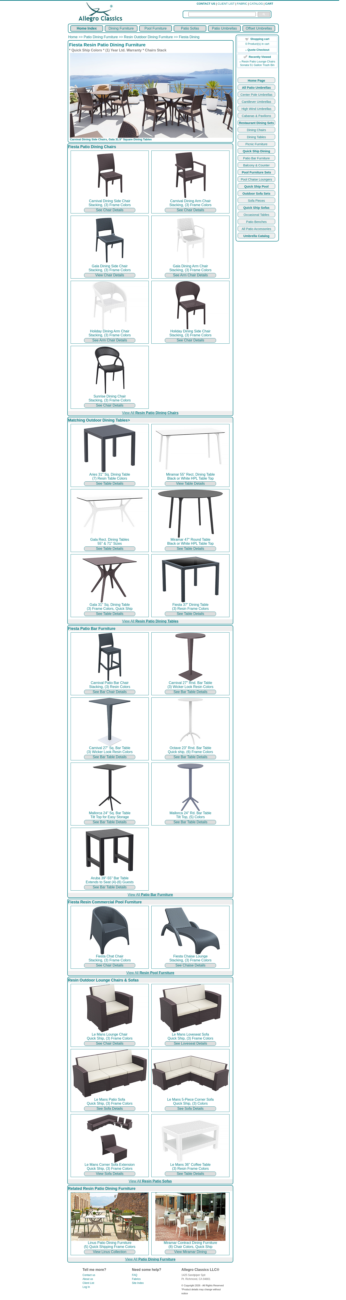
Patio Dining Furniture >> (104, 37)
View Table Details (190, 483)
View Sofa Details (109, 1174)
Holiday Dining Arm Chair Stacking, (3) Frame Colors (109, 331)
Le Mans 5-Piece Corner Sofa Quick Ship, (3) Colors (190, 1100)
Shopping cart (259, 39)
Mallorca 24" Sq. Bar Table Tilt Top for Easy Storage (109, 813)
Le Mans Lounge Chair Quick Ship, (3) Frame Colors (109, 1034)
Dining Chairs (256, 130)
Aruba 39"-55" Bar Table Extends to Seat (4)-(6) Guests (109, 878)
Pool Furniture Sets (256, 172)
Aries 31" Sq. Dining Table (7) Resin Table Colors (109, 474)
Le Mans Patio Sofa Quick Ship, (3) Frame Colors (109, 1100)
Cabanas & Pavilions (256, 116)
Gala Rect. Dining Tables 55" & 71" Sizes (109, 540)
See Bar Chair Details (110, 692)
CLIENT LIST (226, 3)
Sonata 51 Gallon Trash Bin (257, 65)
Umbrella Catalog (256, 236)
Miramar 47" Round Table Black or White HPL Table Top (190, 540)
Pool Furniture (156, 28)
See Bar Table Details (190, 692)
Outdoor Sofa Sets (256, 193)
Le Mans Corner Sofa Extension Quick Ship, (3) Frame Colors (109, 1165)
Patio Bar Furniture (256, 158)
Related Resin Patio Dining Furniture (101, 1188)
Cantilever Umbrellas (256, 102)
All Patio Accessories (256, 229)
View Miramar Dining (190, 1252)
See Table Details (109, 483)
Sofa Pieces (256, 200)
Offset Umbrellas (259, 28)
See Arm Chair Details (190, 275)
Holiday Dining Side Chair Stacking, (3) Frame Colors (190, 331)
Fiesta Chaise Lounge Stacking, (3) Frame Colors (190, 956)
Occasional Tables (256, 215)
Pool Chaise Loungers (256, 179)
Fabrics (136, 1279)
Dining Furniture (121, 28)
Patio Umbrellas (224, 28)
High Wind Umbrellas (256, 109)
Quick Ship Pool (256, 186)
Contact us (89, 1275)
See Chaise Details (190, 965)
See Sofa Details (109, 1108)
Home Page (256, 80)
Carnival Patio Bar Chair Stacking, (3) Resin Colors (109, 683)
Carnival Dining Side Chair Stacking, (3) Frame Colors (109, 201)
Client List (88, 1283)
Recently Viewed (260, 56)
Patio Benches (256, 222)
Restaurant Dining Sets (256, 123)
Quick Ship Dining (256, 151)
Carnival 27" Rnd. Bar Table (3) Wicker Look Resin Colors (190, 683)
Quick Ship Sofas (256, 207)
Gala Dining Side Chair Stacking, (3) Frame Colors (109, 266)
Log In (86, 1287)
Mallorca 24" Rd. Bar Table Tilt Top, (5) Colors (190, 813)
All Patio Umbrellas (256, 87)
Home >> (76, 37)
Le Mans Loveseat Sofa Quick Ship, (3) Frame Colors (190, 1034)
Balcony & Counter (256, 165)
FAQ (134, 1275)
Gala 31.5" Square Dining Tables (130, 139)
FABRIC (242, 3)
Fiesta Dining (189, 37)
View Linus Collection (109, 1252)
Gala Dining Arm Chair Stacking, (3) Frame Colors (190, 266)
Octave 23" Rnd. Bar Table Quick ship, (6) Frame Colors (190, 748)
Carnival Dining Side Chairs (88, 139)
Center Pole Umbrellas (257, 94)
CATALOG (256, 3)
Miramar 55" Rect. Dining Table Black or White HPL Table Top (190, 474)
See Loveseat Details (190, 1043)
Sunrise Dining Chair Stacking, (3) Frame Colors (109, 396)
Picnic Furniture (256, 144)
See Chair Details (110, 210)
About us (88, 1279)
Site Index (138, 1283)
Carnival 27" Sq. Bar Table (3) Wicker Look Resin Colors (109, 748)
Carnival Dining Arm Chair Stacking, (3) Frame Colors (190, 201)
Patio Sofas (190, 28)
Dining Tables (256, 137)
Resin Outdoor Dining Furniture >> (151, 37)
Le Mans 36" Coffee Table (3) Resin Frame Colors (190, 1165)
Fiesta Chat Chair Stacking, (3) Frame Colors (109, 956)
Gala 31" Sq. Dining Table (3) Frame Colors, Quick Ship (109, 605)
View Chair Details (109, 275)
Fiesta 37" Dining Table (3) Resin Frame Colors (190, 605)
